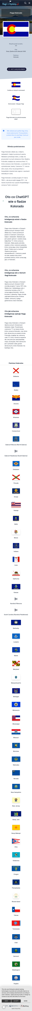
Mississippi (16, 724)
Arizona (16, 404)
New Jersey (16, 806)
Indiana (16, 551)
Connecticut (16, 431)
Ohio (16, 847)
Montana (16, 751)
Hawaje (16, 510)
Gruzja (16, 497)
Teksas (16, 915)
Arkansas (16, 417)
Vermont (16, 956)
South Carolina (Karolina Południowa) (16, 614)
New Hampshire (16, 792)
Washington (16, 970)
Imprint (13, 1008)
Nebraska (16, 765)
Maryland (16, 669)
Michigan (16, 696)
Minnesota (16, 710)
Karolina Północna (16, 603)
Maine (16, 655)
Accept (16, 1001)
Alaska (16, 390)
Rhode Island (16, 901)
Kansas (16, 592)
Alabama (16, 376)
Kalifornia (16, 579)
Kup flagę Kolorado (16, 69)
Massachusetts (16, 683)
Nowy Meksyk (16, 833)
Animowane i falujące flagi (16, 104)
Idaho (16, 524)
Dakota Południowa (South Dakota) (16, 456)
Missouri (16, 737)
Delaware (16, 469)
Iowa (16, 565)
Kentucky (16, 628)
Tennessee (16, 929)
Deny (6, 1001)
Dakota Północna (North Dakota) (16, 445)
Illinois (16, 538)
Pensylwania (16, 888)
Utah (16, 942)
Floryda (16, 483)
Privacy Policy (17, 1008)
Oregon (16, 874)
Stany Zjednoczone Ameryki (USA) (16, 51)
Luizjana (16, 642)
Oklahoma (16, 860)
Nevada (16, 778)
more (25, 1001)
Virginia (16, 983)
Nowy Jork (16, 819)
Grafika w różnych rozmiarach (16, 90)
